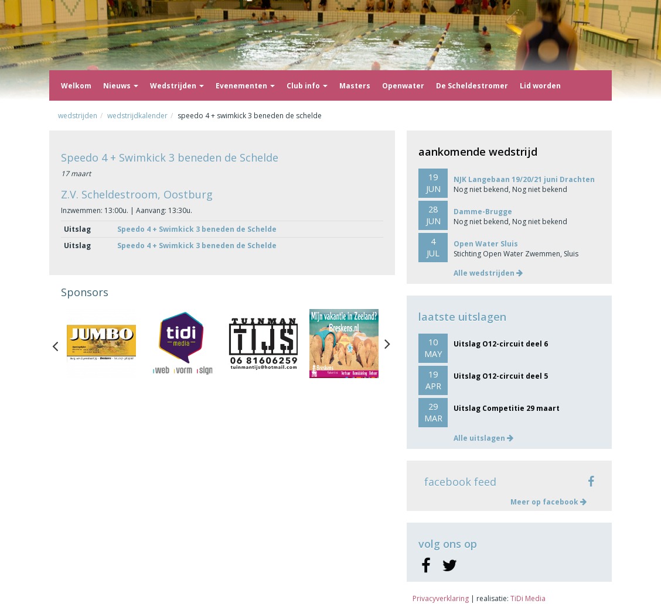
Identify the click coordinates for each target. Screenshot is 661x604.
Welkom (76, 86)
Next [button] (387, 343)
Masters (354, 86)
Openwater (403, 86)
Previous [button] (61, 343)
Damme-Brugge (483, 212)
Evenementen (245, 86)
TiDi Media (528, 598)
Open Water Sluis (486, 244)
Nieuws (120, 86)
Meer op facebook (548, 502)
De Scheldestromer (472, 86)
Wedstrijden (177, 86)
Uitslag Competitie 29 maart (507, 408)
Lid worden (540, 86)
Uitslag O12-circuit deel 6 (501, 344)
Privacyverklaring (441, 598)
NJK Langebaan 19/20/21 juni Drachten (524, 179)
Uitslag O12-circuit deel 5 (501, 376)
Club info (307, 86)
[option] (101, 343)
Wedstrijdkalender (137, 116)
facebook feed (460, 482)
